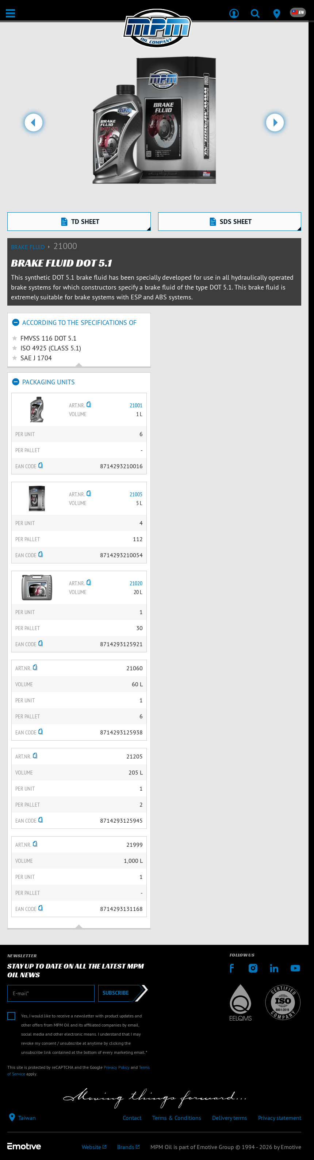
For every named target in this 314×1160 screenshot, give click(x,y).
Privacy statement (279, 1117)
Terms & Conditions (176, 1117)
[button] (33, 125)
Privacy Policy (117, 1067)
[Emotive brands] (128, 1146)
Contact (132, 1117)
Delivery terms (229, 1117)
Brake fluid (32, 247)
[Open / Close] (10, 13)
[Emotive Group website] (94, 1146)
